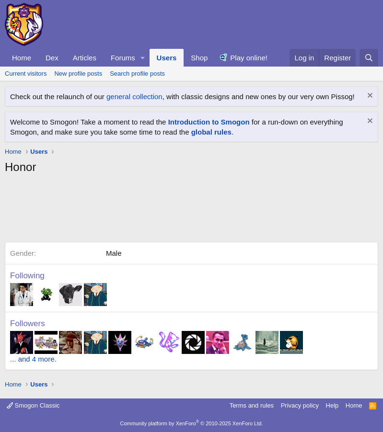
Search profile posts (137, 73)
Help (332, 405)
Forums (123, 58)
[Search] (369, 58)
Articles (84, 58)
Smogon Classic (33, 405)
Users (167, 58)
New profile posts (78, 73)
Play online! (248, 58)
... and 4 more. (33, 359)
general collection (134, 96)
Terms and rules (252, 405)
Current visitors (25, 73)
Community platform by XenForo (191, 423)
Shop (199, 58)
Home (21, 58)
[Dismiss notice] (369, 96)
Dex (52, 58)
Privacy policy (300, 405)
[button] (143, 58)
